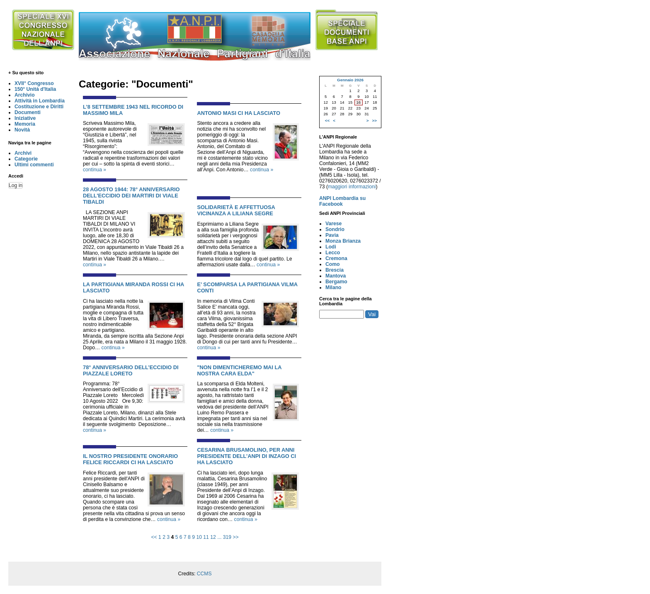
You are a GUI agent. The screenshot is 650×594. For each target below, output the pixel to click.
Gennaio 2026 (350, 80)
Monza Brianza (343, 241)
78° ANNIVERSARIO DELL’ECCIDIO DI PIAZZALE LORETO (131, 370)
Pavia (332, 235)
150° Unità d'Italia (35, 89)
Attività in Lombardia (40, 101)
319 (227, 537)
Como (332, 264)
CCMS (204, 574)
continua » (94, 170)
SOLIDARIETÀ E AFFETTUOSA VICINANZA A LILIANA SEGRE (236, 210)
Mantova (335, 276)
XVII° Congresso (34, 83)
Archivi (23, 153)
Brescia (334, 270)
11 (206, 537)
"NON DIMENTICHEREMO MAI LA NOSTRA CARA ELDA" (239, 370)
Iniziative (25, 118)
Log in (15, 185)
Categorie (26, 159)
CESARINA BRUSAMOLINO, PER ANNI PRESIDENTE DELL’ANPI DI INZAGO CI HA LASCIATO (246, 456)
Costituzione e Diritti (39, 107)
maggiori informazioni (352, 187)
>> (235, 537)
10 (199, 537)
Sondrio (334, 229)
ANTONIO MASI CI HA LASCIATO (238, 113)
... (219, 537)
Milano (333, 287)
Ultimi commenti (34, 165)
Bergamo (336, 282)
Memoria (25, 124)
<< (154, 537)
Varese (333, 223)
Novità (22, 130)
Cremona (336, 258)
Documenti (28, 112)
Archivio (25, 95)
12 (213, 537)
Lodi (330, 247)
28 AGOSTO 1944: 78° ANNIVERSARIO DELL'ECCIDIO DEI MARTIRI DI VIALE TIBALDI (131, 195)
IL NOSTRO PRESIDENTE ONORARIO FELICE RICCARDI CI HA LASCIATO (130, 459)
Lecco (332, 253)
